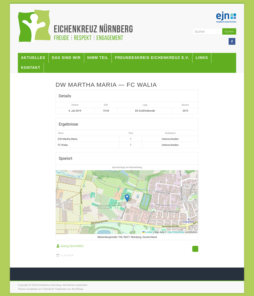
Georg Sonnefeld (71, 246)
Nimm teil (97, 58)
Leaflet (147, 232)
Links (202, 58)
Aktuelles (33, 58)
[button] (127, 198)
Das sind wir (66, 58)
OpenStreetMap (175, 232)
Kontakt (30, 68)
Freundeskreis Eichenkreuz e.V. (152, 58)
